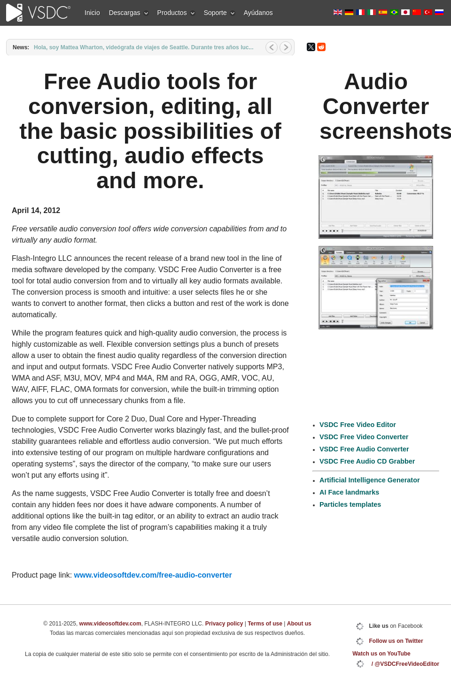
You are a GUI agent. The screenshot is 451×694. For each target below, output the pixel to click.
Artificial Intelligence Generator (369, 480)
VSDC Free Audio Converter (364, 449)
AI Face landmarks (349, 492)
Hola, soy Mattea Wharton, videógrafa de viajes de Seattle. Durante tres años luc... (143, 47)
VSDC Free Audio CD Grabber (367, 461)
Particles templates (350, 504)
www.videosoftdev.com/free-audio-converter (153, 575)
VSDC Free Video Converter (363, 437)
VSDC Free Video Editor (357, 424)
